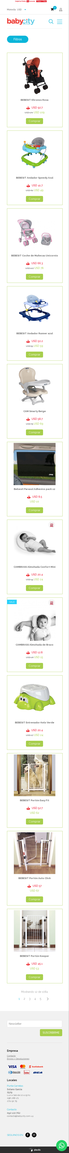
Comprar (34, 121)
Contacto (11, 1055)
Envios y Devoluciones (18, 1058)
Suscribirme (51, 1032)
